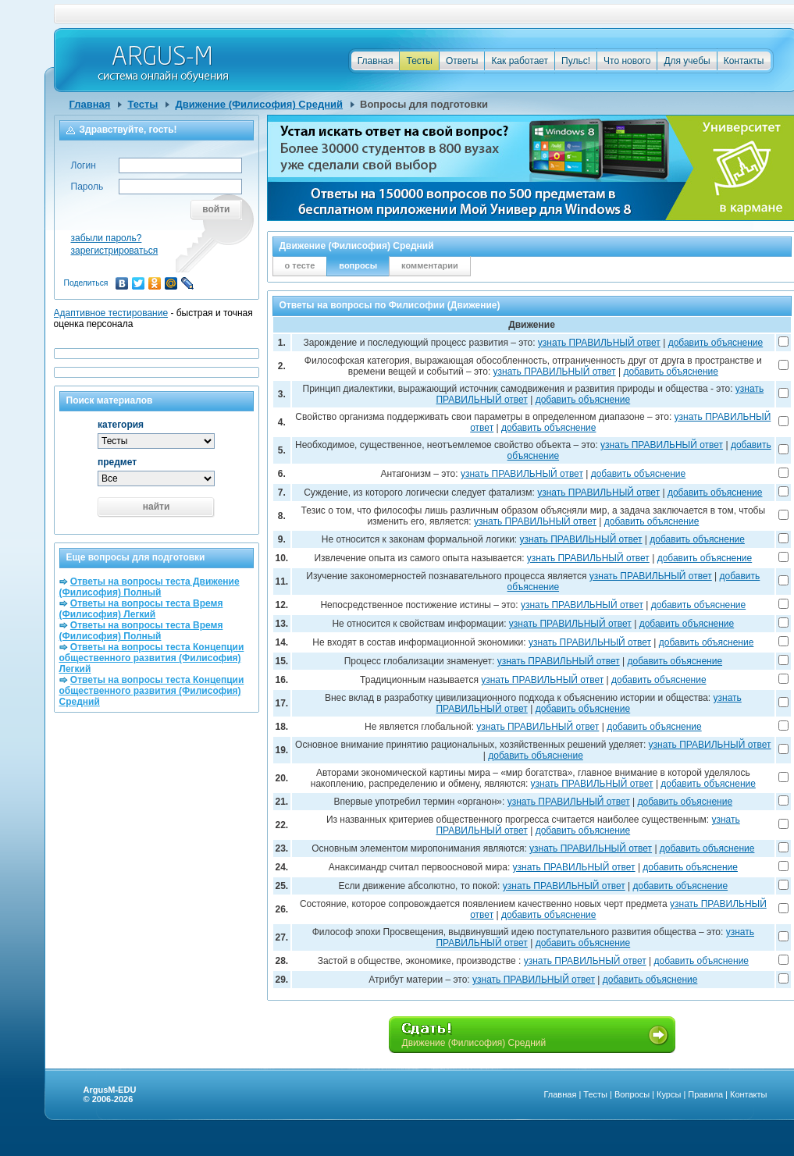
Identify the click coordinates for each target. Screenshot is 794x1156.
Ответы (462, 60)
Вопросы (632, 1094)
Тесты (419, 60)
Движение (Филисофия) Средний (259, 104)
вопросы (358, 265)
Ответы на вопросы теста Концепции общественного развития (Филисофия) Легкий (151, 658)
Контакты (744, 60)
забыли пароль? (106, 238)
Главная (375, 60)
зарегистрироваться (114, 250)
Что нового (627, 60)
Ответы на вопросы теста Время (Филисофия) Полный (141, 631)
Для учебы (687, 60)
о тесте (300, 265)
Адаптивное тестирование (111, 313)
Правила (705, 1094)
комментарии (429, 265)
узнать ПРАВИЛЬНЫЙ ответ (599, 342)
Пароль (87, 186)
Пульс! (575, 60)
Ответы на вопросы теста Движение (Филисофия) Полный (149, 587)
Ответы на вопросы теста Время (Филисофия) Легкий (141, 609)
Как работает (519, 60)
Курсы (669, 1094)
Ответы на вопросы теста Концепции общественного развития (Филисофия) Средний (151, 690)
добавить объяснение (716, 342)
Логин (83, 165)
